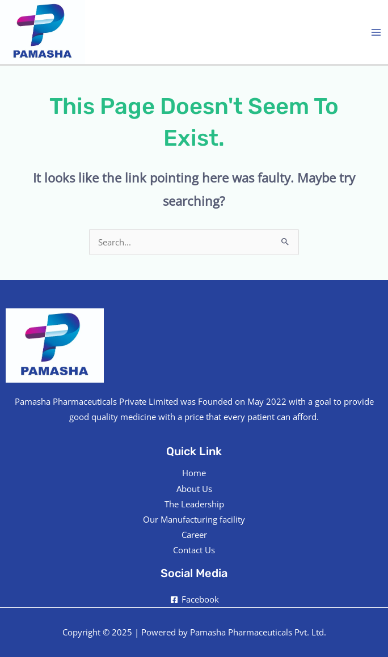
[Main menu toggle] (376, 32)
